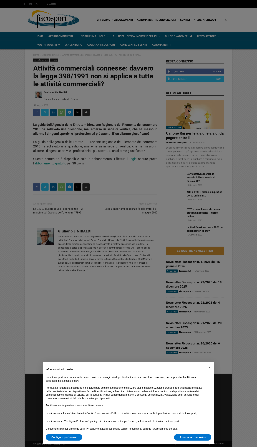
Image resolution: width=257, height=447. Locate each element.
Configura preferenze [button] (64, 437)
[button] (209, 367)
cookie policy (71, 380)
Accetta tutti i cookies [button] (193, 437)
